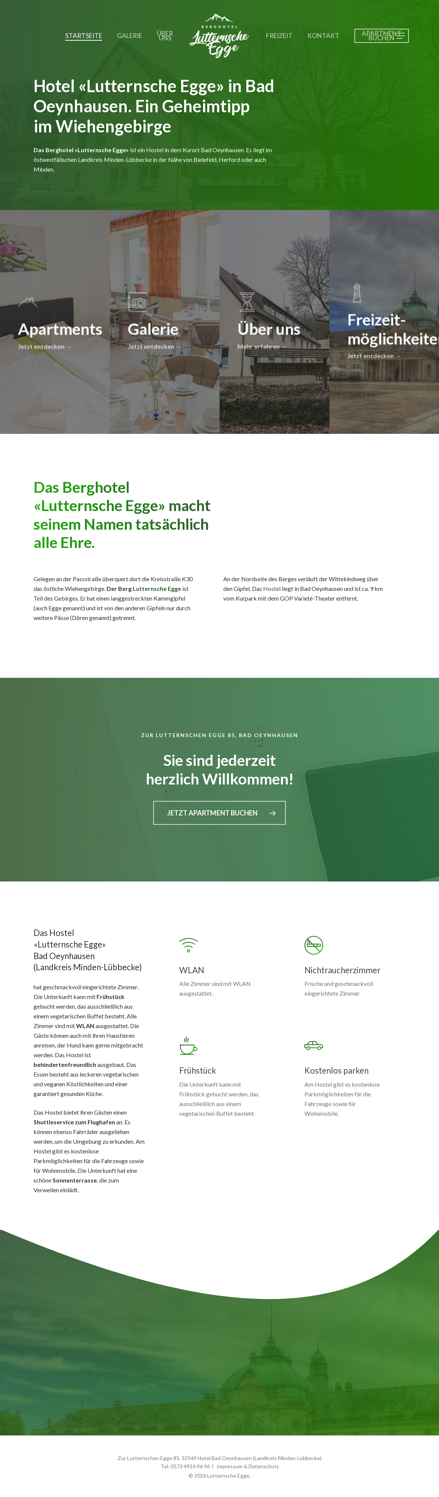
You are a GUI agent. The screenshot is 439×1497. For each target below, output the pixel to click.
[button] (401, 36)
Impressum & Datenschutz (248, 1466)
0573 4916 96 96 (190, 1466)
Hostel (272, 588)
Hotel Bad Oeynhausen (225, 1458)
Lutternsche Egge (157, 588)
